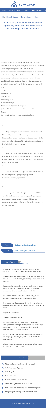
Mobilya (26, 10)
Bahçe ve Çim (37, 10)
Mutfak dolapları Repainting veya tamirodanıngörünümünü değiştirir (24, 388)
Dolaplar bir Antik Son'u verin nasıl (16, 380)
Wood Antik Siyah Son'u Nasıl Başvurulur (19, 384)
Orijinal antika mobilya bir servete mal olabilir (20, 364)
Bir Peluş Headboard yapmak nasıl (25, 245)
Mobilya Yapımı (10, 262)
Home (3, 10)
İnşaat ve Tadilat (14, 10)
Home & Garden (12, 17)
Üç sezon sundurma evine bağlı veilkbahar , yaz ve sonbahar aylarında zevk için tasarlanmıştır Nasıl (21, 297)
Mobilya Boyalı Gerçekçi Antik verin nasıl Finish (21, 392)
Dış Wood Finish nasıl (11, 312)
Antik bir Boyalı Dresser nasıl (13, 317)
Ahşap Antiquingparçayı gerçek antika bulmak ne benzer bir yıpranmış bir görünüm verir (22, 345)
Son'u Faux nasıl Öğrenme (14, 368)
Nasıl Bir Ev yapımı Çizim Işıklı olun (26, 250)
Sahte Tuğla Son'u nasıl (13, 372)
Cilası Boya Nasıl (10, 376)
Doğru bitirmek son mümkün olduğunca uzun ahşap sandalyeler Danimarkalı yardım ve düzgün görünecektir (22, 270)
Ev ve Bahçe (25, 17)
